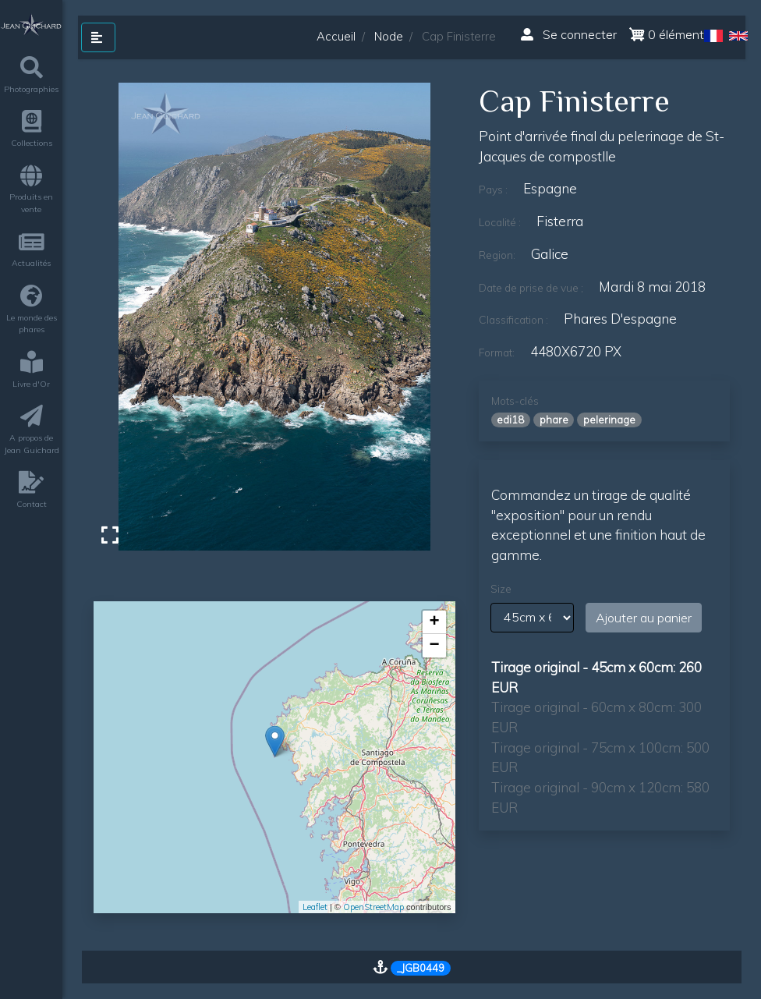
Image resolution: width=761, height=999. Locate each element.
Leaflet (315, 907)
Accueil (336, 36)
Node (388, 36)
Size (500, 589)
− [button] (434, 645)
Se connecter (569, 34)
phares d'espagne (620, 318)
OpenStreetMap (373, 907)
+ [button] (434, 622)
